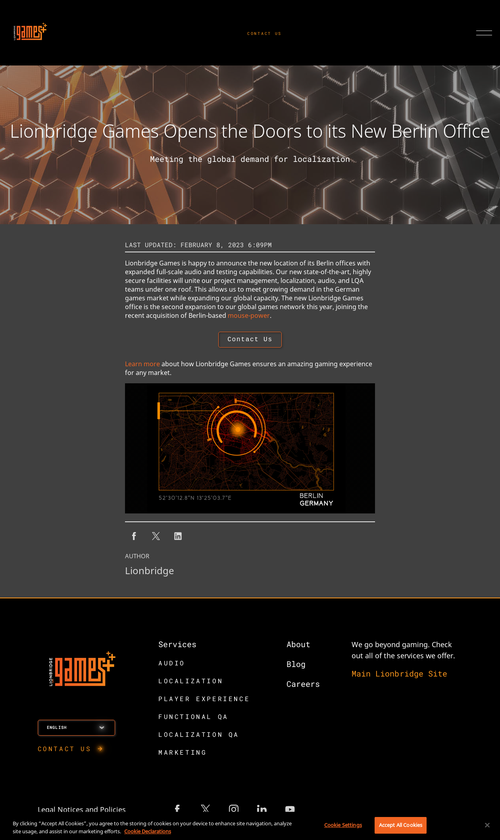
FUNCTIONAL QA (193, 718)
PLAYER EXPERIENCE (204, 700)
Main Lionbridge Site (400, 675)
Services (177, 645)
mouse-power (249, 315)
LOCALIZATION (190, 682)
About (298, 645)
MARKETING (182, 754)
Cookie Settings (343, 824)
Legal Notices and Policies (82, 811)
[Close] (487, 825)
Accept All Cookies (400, 824)
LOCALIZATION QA (198, 736)
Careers (303, 685)
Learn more (142, 365)
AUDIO (171, 664)
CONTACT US (264, 33)
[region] (250, 826)
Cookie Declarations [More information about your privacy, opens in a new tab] (147, 831)
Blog (296, 665)
